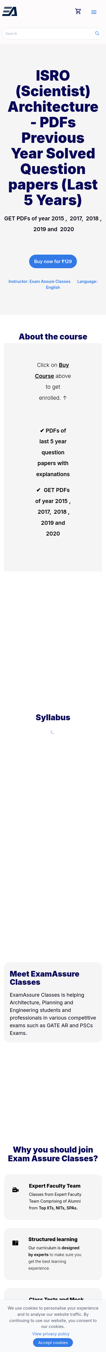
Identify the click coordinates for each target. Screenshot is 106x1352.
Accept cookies (53, 1342)
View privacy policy (51, 1333)
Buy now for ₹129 (53, 261)
